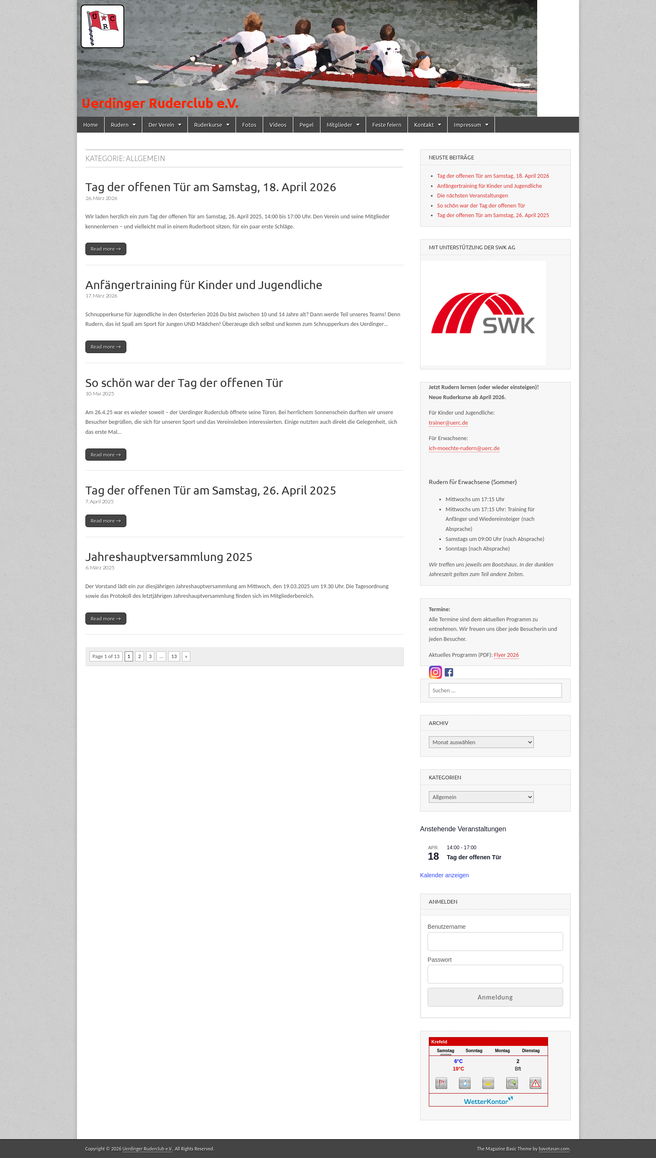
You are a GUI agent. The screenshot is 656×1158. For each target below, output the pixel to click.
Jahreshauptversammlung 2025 (169, 557)
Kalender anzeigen (444, 875)
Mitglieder (339, 124)
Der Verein (161, 124)
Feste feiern (386, 124)
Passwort (440, 959)
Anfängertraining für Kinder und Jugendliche (204, 285)
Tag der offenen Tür (474, 857)
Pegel (307, 124)
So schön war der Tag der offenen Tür (184, 382)
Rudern (119, 124)
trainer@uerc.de (448, 422)
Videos (278, 124)
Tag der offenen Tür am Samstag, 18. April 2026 (210, 187)
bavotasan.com (554, 1149)
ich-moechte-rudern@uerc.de (464, 448)
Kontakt (424, 124)
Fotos (249, 124)
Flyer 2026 (506, 654)
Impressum (467, 124)
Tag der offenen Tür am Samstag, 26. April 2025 (210, 490)
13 (174, 656)
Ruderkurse (208, 124)
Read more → (106, 249)
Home (90, 124)
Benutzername (447, 926)
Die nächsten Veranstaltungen (472, 195)
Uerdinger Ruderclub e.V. (147, 1149)
